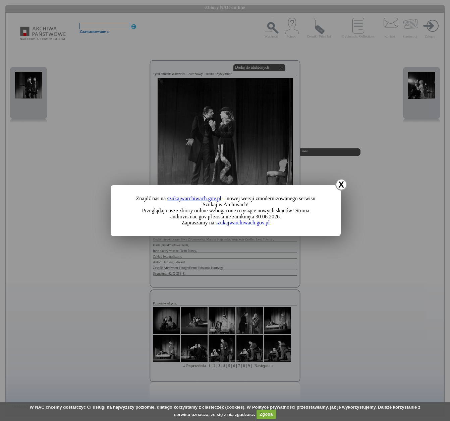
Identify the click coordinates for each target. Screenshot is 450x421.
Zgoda (266, 414)
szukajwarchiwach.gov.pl (194, 198)
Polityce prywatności (273, 407)
